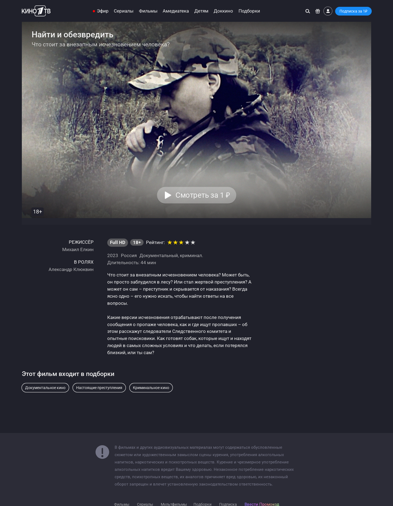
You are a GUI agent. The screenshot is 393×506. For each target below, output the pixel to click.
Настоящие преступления (99, 387)
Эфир (103, 11)
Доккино (223, 11)
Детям (201, 11)
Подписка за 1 (353, 11)
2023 (112, 255)
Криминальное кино (151, 387)
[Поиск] (307, 11)
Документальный (158, 255)
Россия (129, 255)
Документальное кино (45, 387)
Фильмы (148, 11)
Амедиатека (176, 11)
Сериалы (123, 11)
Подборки (249, 11)
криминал (191, 255)
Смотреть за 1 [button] (202, 195)
